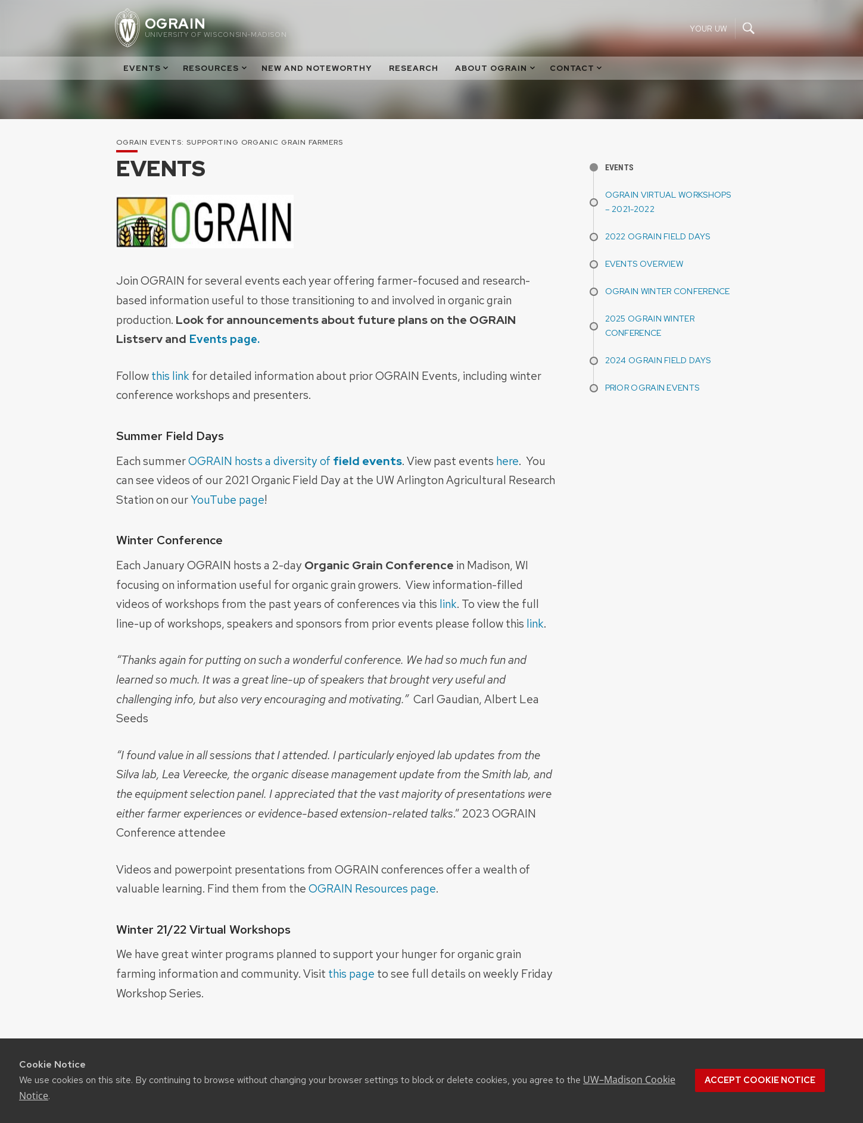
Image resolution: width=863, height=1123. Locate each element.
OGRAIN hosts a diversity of (295, 461)
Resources (215, 68)
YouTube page (227, 499)
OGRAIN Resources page (372, 888)
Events (146, 68)
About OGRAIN (496, 68)
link (448, 604)
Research (413, 68)
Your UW (708, 28)
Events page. (224, 339)
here (507, 461)
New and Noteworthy (316, 68)
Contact (577, 68)
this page (351, 973)
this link (170, 375)
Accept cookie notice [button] (760, 1080)
